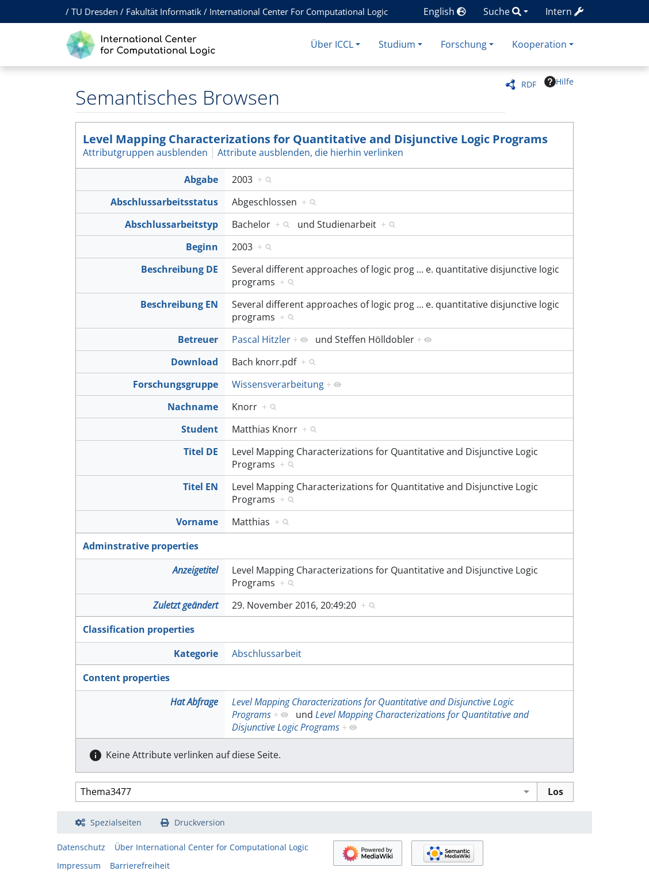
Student (199, 429)
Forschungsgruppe (175, 384)
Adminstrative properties (140, 546)
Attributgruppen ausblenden (145, 152)
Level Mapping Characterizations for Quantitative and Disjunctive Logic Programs (315, 139)
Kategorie (196, 653)
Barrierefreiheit (140, 865)
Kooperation (539, 44)
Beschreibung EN (179, 304)
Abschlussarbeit (266, 653)
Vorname (197, 521)
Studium (397, 44)
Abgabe (201, 179)
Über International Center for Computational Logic (211, 847)
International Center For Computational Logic (298, 11)
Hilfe (559, 81)
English (444, 11)
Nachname (192, 406)
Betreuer (198, 339)
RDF (528, 84)
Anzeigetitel (195, 570)
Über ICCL (332, 44)
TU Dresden (94, 11)
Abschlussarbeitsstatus (164, 202)
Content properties (126, 677)
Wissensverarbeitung (278, 384)
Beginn (202, 246)
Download (194, 362)
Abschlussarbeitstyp (171, 224)
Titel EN (200, 486)
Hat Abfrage (194, 702)
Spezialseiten (116, 822)
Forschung (464, 44)
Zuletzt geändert (185, 605)
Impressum (79, 865)
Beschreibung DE (179, 269)
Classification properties (138, 629)
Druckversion (199, 822)
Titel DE (201, 451)
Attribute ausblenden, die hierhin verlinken (310, 152)
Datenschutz (81, 847)
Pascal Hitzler (261, 339)
